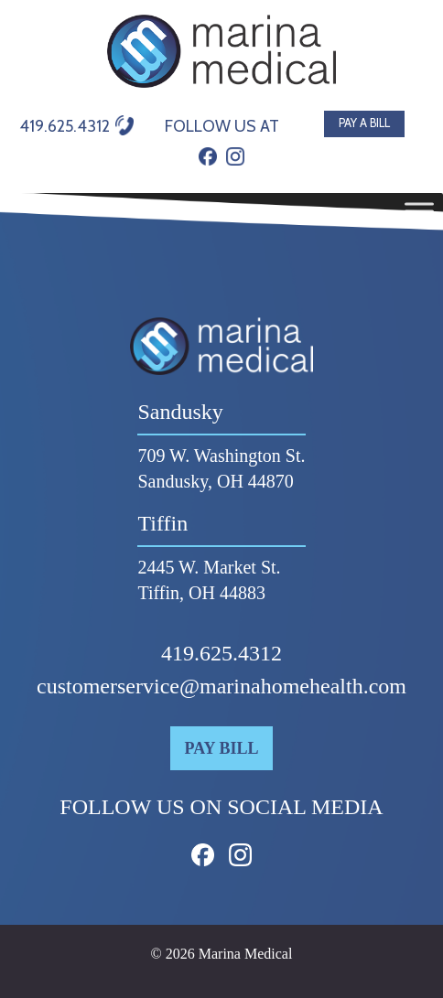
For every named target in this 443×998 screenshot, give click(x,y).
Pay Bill (222, 748)
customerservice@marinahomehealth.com (221, 686)
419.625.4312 (221, 653)
